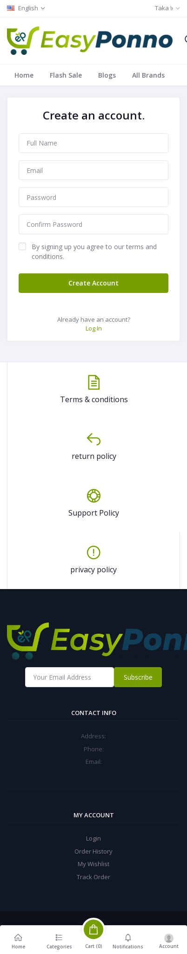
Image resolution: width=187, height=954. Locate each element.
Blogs (107, 75)
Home (23, 75)
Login (93, 838)
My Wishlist (93, 864)
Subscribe (138, 677)
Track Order (93, 877)
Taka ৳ (164, 8)
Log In (94, 328)
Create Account (93, 282)
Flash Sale (66, 75)
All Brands (148, 75)
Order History (93, 851)
